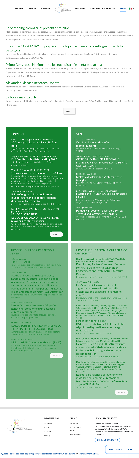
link (77, 453)
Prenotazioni (75, 434)
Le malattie (75, 423)
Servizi (32, 8)
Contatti (45, 8)
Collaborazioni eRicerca (76, 429)
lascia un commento (107, 440)
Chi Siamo (18, 8)
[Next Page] (70, 111)
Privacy (47, 436)
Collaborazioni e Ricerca (102, 8)
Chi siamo (48, 423)
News (123, 8)
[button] (133, 8)
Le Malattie (79, 8)
